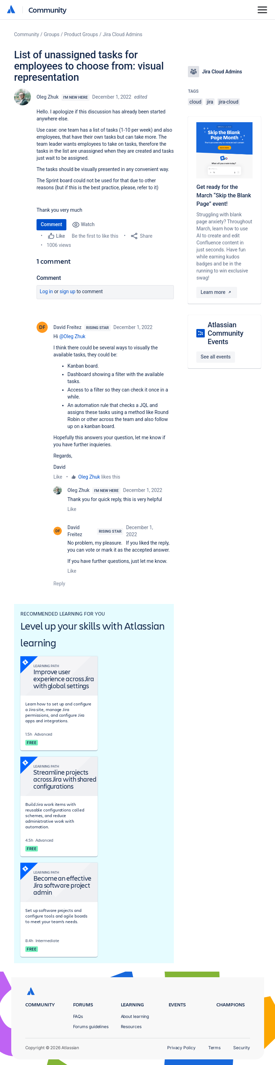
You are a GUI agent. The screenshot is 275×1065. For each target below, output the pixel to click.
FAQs (78, 1016)
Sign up (68, 291)
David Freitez (67, 327)
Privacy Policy (181, 1047)
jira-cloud (228, 102)
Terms (214, 1047)
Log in (46, 291)
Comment (51, 224)
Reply (59, 583)
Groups (51, 34)
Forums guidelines (91, 1026)
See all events (215, 357)
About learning (135, 1016)
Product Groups (81, 34)
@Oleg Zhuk (72, 336)
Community (47, 10)
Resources (131, 1026)
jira (210, 102)
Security (241, 1047)
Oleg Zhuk (48, 97)
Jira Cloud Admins (123, 34)
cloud (195, 102)
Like (57, 477)
